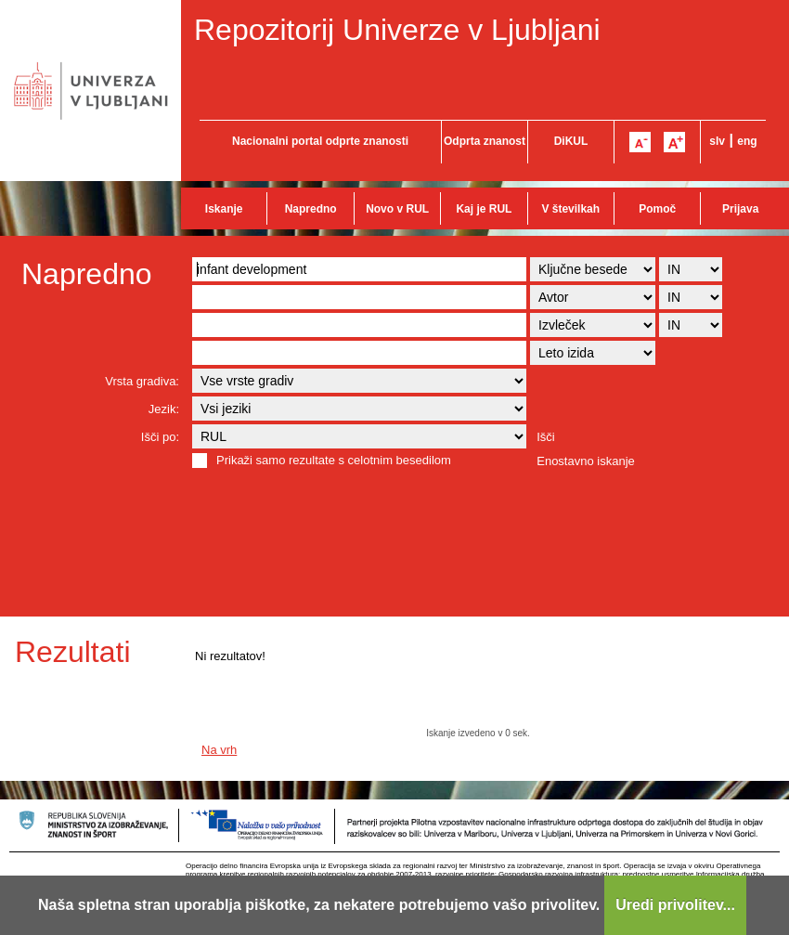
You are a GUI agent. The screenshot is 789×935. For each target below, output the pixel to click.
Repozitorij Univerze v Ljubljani (397, 29)
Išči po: (160, 437)
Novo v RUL (397, 208)
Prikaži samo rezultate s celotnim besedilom (333, 460)
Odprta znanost (484, 141)
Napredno (311, 208)
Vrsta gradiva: (142, 381)
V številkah (570, 208)
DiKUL (571, 141)
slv (717, 141)
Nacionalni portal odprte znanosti (320, 141)
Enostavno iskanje (586, 461)
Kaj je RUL (483, 208)
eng (747, 141)
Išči (546, 437)
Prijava (740, 208)
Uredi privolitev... (675, 905)
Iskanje (224, 208)
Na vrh (219, 750)
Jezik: (164, 409)
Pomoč (657, 208)
